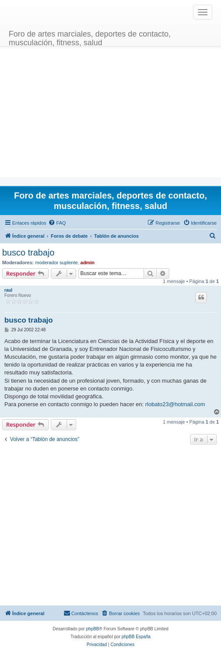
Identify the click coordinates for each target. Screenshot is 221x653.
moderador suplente (56, 262)
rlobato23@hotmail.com (175, 404)
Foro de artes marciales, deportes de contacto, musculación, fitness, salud (90, 37)
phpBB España (136, 636)
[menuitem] (57, 223)
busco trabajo (28, 252)
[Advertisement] (110, 116)
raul (8, 290)
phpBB (92, 628)
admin (87, 262)
